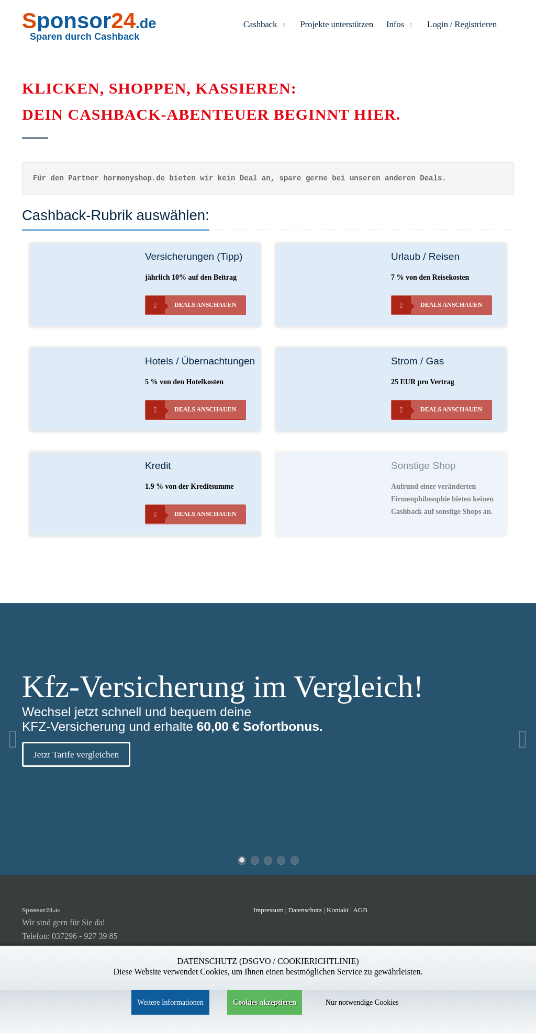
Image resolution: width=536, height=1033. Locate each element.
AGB (360, 910)
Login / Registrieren (462, 24)
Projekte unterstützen (336, 24)
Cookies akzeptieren (264, 1002)
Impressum (268, 910)
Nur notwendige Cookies (362, 1002)
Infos (400, 24)
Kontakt (338, 910)
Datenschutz (305, 910)
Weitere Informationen (170, 1002)
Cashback (265, 24)
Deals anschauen (191, 305)
